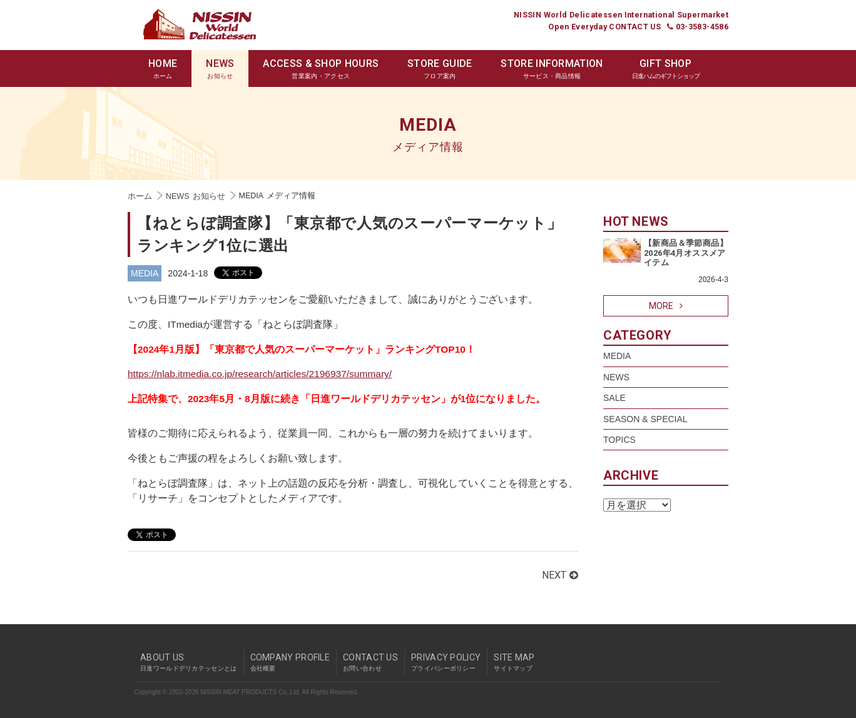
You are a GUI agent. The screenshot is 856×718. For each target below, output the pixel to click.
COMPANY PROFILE (290, 662)
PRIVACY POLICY (446, 662)
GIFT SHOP (666, 69)
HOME (162, 69)
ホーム (140, 196)
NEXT (560, 575)
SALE (614, 398)
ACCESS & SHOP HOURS (321, 69)
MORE (666, 306)
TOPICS (619, 440)
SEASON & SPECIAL (645, 419)
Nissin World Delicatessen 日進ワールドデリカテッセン (199, 24)
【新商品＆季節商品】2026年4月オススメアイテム (686, 252)
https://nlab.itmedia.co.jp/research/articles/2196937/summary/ (260, 373)
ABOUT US (188, 662)
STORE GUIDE (439, 69)
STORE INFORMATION (552, 69)
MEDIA (144, 273)
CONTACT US (370, 662)
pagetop (725, 639)
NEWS (220, 69)
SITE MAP (514, 662)
